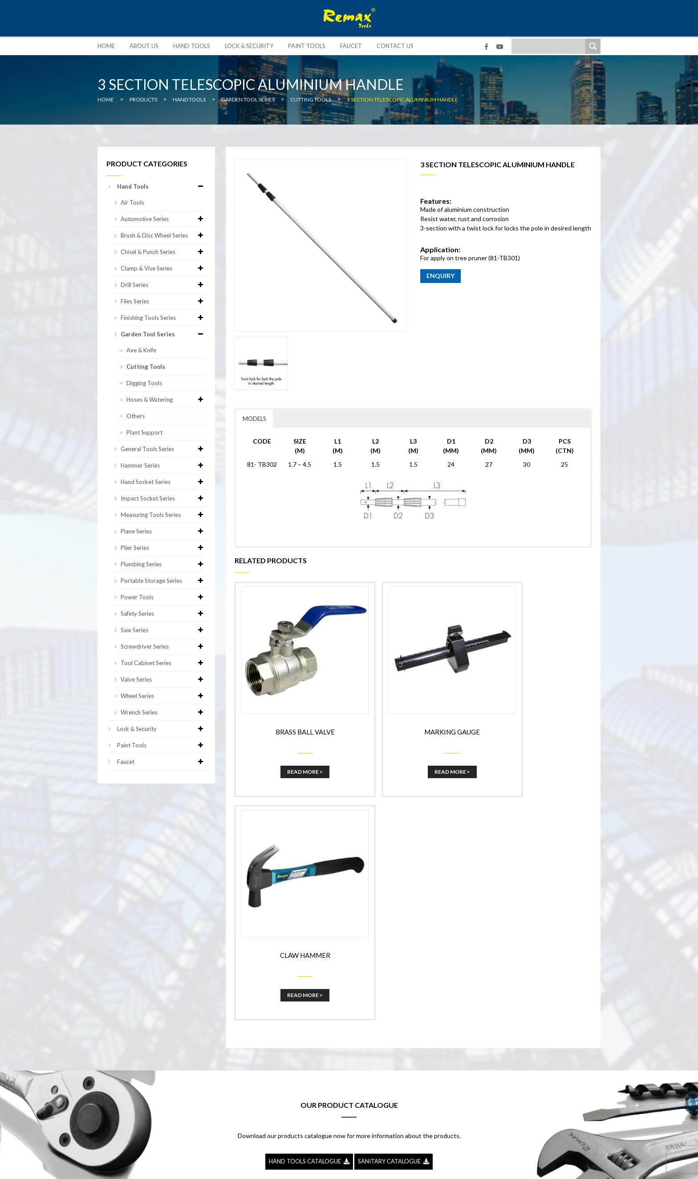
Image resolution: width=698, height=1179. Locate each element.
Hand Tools (191, 45)
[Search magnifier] (593, 46)
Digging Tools (144, 383)
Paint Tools (306, 45)
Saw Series (163, 630)
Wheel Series (163, 695)
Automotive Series (163, 218)
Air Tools (132, 202)
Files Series (163, 301)
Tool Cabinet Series (163, 662)
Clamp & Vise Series (163, 268)
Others (135, 416)
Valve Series (163, 679)
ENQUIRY (440, 275)
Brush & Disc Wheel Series (163, 235)
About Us (144, 45)
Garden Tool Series (163, 334)
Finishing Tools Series (163, 317)
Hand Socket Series (163, 481)
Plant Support (144, 432)
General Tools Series (163, 448)
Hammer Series (163, 465)
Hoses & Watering (166, 399)
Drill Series (163, 284)
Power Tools (163, 597)
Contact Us (395, 45)
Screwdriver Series (163, 646)
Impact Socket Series (163, 498)
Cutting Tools (145, 366)
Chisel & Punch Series (163, 251)
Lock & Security (249, 45)
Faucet (351, 45)
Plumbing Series (163, 564)
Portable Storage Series (163, 580)
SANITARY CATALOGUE (393, 917)
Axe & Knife (141, 350)
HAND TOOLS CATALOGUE (309, 917)
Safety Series (163, 613)
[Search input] (550, 46)
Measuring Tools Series (163, 514)
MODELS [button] (254, 418)
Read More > (292, 751)
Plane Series (163, 531)
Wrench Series (163, 712)
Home (106, 45)
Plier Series (163, 547)
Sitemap (416, 1165)
